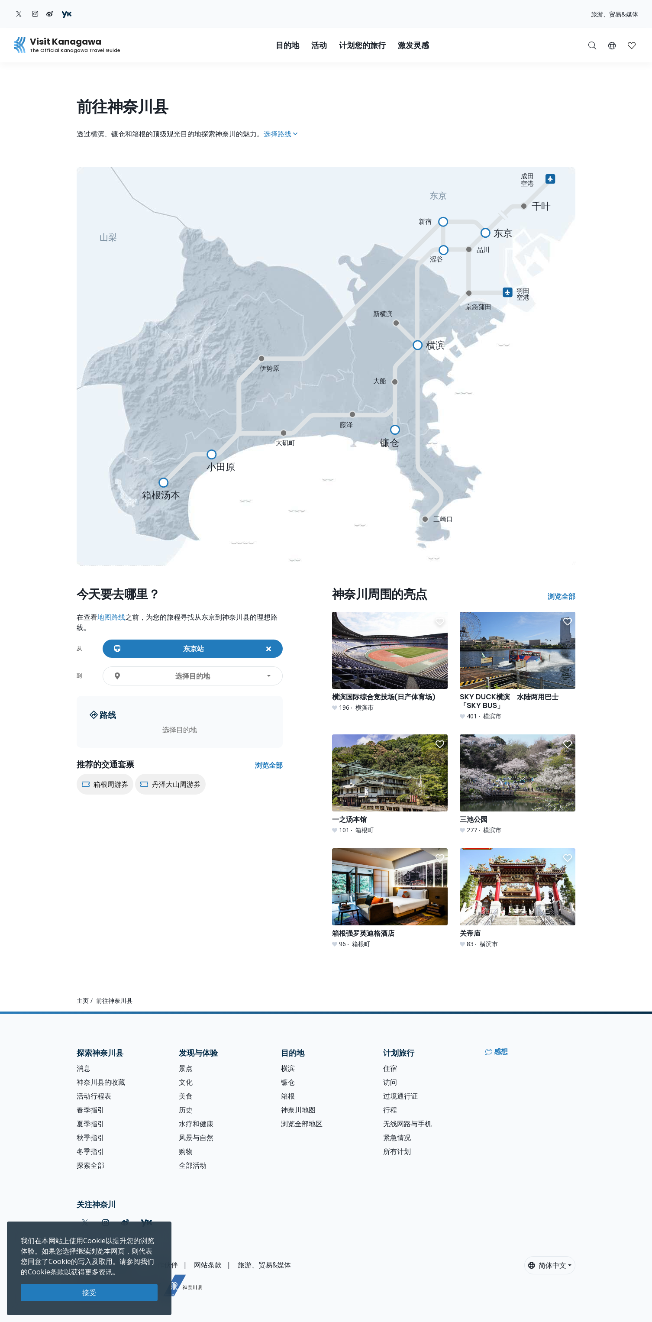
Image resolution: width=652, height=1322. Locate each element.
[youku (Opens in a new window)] (66, 14)
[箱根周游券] (106, 799)
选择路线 (280, 134)
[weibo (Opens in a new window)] (49, 14)
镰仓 (288, 1082)
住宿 (390, 1068)
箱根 (288, 1096)
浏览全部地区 (302, 1123)
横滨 (288, 1068)
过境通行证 (400, 1096)
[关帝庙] (517, 898)
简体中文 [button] (547, 1265)
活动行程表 (94, 1096)
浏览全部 (269, 765)
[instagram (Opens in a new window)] (35, 14)
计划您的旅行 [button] (362, 45)
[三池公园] (517, 784)
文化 (186, 1082)
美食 (186, 1096)
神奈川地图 (298, 1110)
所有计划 (397, 1151)
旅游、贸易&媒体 (614, 14)
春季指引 (90, 1110)
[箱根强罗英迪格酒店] (390, 898)
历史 (186, 1110)
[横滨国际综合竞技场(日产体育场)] (390, 662)
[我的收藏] (632, 45)
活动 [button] (319, 45)
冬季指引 (90, 1151)
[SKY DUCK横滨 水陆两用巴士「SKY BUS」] (517, 666)
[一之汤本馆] (390, 784)
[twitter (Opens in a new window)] (19, 14)
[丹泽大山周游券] (170, 799)
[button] (612, 45)
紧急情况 (397, 1137)
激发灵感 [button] (413, 45)
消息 (83, 1068)
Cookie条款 (46, 1272)
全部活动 (193, 1165)
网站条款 (208, 1265)
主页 (83, 1000)
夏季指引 (90, 1123)
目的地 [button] (287, 45)
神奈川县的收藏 (101, 1082)
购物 (186, 1151)
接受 (89, 1292)
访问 (390, 1082)
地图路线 (111, 617)
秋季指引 (90, 1137)
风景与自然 (196, 1137)
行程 (390, 1110)
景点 (186, 1068)
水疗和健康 (196, 1123)
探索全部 (90, 1165)
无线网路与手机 (407, 1123)
